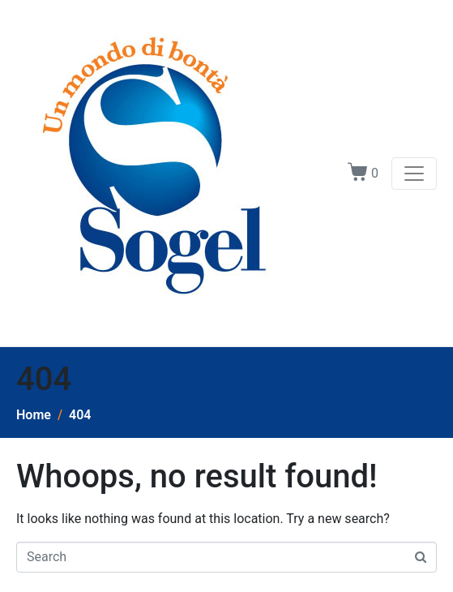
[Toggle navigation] (414, 173)
